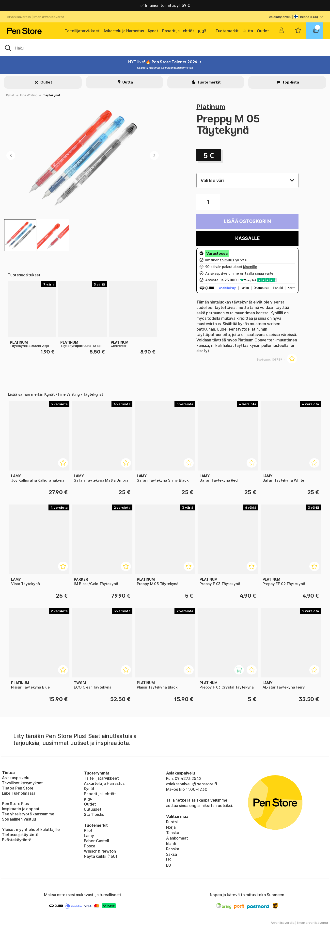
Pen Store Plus (15, 803)
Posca (89, 845)
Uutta (248, 30)
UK (168, 859)
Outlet (263, 30)
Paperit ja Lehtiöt (178, 30)
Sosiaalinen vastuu (19, 819)
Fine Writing (28, 95)
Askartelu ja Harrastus (123, 30)
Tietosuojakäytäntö (20, 834)
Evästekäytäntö (16, 839)
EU (168, 865)
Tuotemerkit (227, 30)
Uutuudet (92, 809)
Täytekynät (51, 95)
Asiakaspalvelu (280, 17)
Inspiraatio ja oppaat (20, 808)
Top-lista (290, 82)
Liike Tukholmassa (18, 793)
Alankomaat (177, 838)
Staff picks (94, 814)
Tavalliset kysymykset (22, 782)
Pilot (88, 830)
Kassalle (247, 238)
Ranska (172, 848)
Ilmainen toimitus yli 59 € (165, 5)
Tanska (172, 832)
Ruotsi (172, 821)
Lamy (89, 835)
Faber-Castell (96, 840)
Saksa (171, 854)
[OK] (165, 47)
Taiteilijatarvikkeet (82, 30)
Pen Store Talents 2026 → (177, 61)
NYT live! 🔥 (140, 61)
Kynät (153, 30)
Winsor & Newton (100, 851)
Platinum (210, 106)
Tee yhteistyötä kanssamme (28, 813)
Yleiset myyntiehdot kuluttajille (31, 829)
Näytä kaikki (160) (100, 856)
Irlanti (171, 843)
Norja (171, 827)
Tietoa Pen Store (17, 788)
